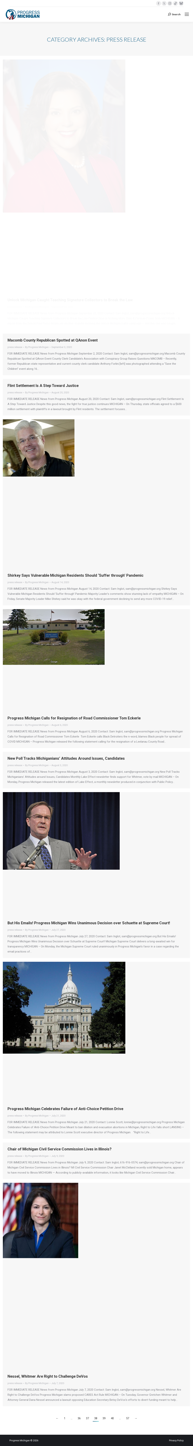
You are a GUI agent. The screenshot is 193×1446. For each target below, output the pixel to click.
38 (95, 1418)
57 (127, 1418)
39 (104, 1418)
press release (15, 306)
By (37, 306)
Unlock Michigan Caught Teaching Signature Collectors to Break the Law (70, 300)
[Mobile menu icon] (186, 14)
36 (79, 1418)
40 (112, 1418)
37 (87, 1418)
